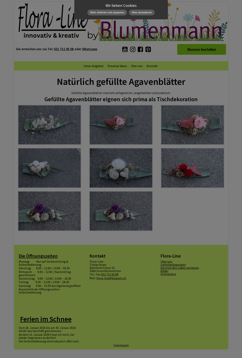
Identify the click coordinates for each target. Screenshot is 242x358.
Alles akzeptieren (142, 12)
